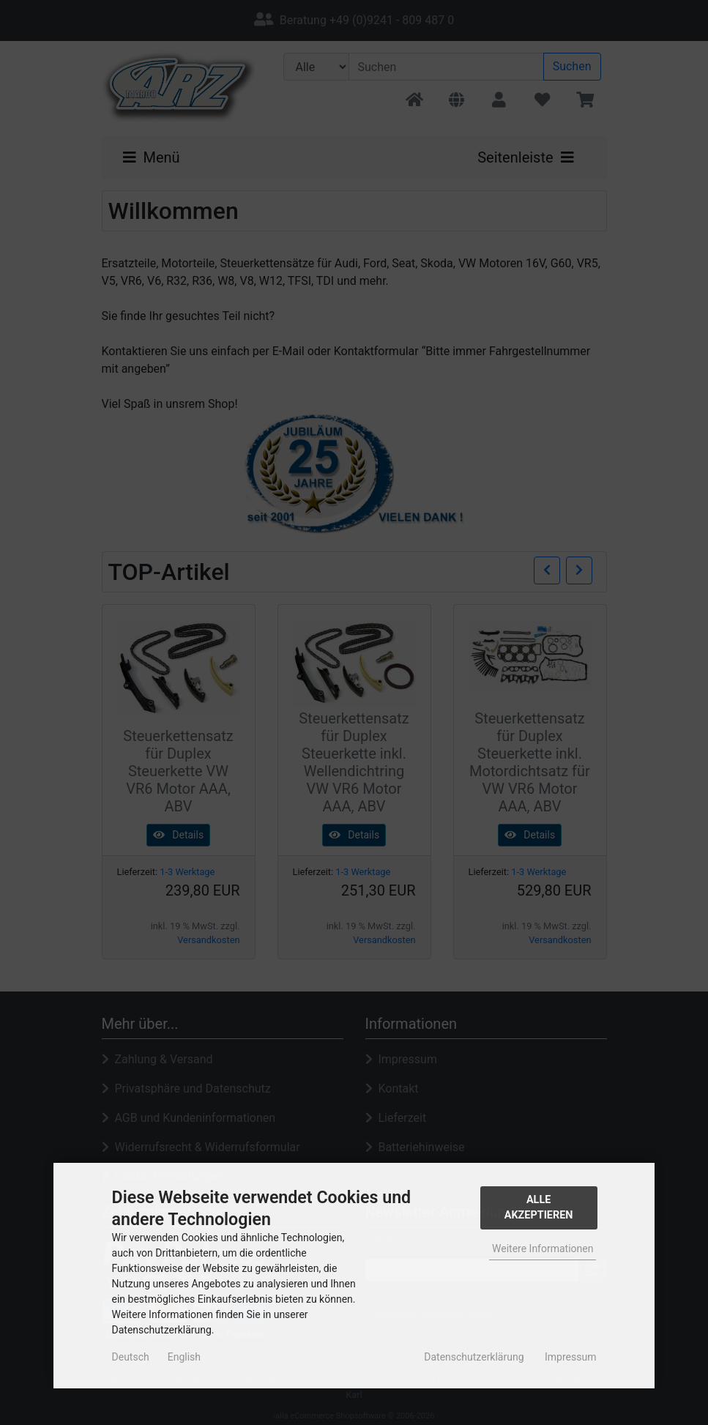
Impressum (570, 1357)
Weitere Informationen (542, 1248)
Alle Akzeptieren (538, 1208)
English (184, 1357)
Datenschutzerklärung (473, 1357)
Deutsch (130, 1357)
